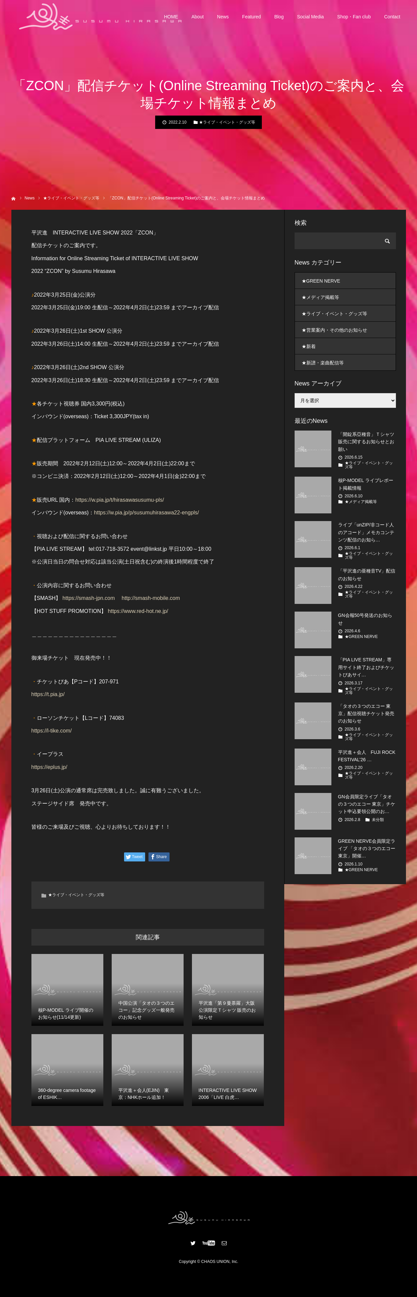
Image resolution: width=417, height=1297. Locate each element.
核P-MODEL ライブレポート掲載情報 (365, 484)
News (223, 16)
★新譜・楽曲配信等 (323, 362)
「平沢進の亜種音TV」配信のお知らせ (367, 574)
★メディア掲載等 (320, 297)
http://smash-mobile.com (151, 598)
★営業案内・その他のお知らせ (334, 330)
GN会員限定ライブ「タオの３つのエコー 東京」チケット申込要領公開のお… (367, 804)
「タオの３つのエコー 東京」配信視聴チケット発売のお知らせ (366, 713)
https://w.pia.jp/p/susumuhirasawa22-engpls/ (146, 512)
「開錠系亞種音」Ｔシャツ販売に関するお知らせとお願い (366, 442)
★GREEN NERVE (321, 281)
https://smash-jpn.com (89, 598)
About (198, 16)
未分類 (378, 819)
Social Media (310, 16)
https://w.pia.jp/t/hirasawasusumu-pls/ (119, 500)
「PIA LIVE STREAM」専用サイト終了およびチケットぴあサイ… (366, 667)
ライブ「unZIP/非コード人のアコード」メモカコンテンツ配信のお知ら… (366, 532)
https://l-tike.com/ (51, 731)
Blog (279, 16)
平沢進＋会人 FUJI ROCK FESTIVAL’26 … (367, 756)
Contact (392, 16)
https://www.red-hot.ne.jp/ (138, 611)
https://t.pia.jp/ (48, 694)
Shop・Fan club (354, 16)
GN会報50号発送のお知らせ (365, 619)
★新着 (309, 346)
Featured (251, 16)
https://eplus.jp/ (49, 767)
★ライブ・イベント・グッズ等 (227, 122)
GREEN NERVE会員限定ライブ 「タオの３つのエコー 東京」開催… (367, 848)
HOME (171, 16)
